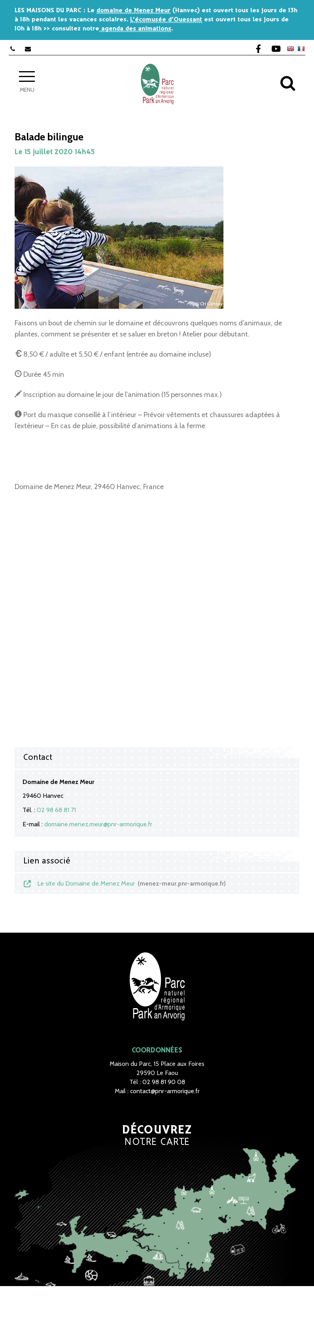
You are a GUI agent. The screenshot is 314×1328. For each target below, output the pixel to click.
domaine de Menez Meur (133, 10)
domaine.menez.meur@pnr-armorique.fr (98, 824)
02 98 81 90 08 (163, 1082)
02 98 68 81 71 (56, 810)
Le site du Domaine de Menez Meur (124, 883)
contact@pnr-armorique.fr (165, 1091)
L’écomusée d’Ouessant (166, 20)
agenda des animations (135, 29)
